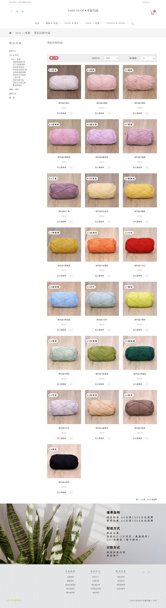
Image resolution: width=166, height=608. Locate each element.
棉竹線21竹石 (64, 428)
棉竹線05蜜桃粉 (64, 157)
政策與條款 (121, 589)
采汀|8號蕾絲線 (19, 64)
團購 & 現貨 (52, 23)
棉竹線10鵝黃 (139, 211)
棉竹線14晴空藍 (64, 320)
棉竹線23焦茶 (139, 428)
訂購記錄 (95, 581)
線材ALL (12, 51)
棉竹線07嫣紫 (139, 157)
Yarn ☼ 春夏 (92, 23)
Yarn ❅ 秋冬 (72, 23)
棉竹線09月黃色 (102, 211)
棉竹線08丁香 (64, 211)
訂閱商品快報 (96, 589)
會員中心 (95, 577)
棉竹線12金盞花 (102, 266)
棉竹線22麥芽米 (102, 428)
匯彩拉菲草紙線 (19, 75)
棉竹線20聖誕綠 (140, 374)
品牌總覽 (70, 577)
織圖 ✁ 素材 (14, 89)
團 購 (12, 98)
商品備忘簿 (95, 585)
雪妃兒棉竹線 (42, 32)
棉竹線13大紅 (139, 266)
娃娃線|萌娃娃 (18, 67)
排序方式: (96, 58)
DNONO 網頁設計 (14, 600)
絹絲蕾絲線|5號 (19, 62)
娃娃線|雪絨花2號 (20, 70)
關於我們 (121, 577)
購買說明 (121, 581)
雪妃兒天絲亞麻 (19, 83)
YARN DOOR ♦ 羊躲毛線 (83, 10)
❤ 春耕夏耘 (17, 85)
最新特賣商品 (70, 585)
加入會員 (22, 2)
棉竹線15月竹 (101, 320)
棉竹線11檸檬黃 (64, 266)
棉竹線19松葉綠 (102, 374)
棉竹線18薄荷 (64, 374)
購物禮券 (70, 581)
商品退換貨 (70, 589)
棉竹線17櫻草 (139, 320)
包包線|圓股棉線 (19, 72)
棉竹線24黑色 (64, 482)
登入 (30, 2)
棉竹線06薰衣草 (102, 157)
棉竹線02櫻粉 (101, 103)
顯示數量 (133, 58)
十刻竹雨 (16, 77)
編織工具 (12, 94)
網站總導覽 (70, 593)
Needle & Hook (115, 23)
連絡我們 (95, 593)
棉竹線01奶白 (64, 103)
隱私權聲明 (121, 585)
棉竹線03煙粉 (139, 103)
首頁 (37, 23)
